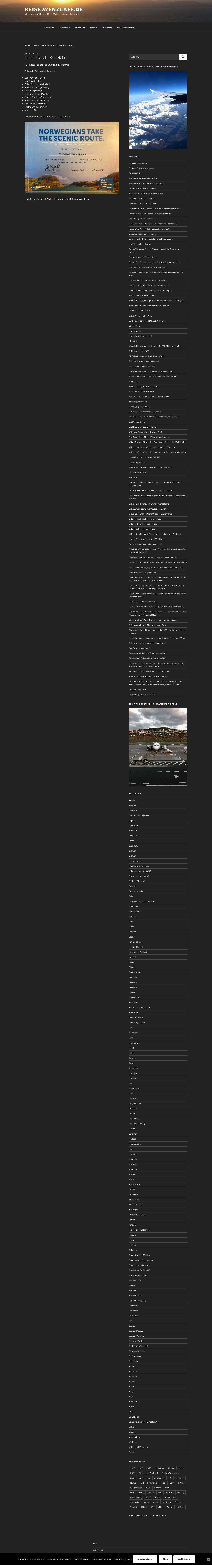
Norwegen (133, 1209)
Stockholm (133, 1361)
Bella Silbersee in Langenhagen (142, 572)
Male (131, 1148)
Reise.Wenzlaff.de (54, 9)
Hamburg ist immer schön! (140, 335)
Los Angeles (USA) (137, 1123)
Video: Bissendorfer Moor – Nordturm (145, 411)
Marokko (133, 1159)
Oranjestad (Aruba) (137, 1214)
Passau (132, 1219)
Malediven (133, 1153)
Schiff (148, 1497)
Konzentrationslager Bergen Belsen (144, 457)
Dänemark (133, 906)
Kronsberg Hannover (138, 401)
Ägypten (132, 800)
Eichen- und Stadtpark (148, 1472)
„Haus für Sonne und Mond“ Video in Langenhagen (150, 513)
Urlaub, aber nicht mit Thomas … (143, 601)
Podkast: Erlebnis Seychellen (141, 168)
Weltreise (133, 1442)
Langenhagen (135, 1103)
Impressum (107, 27)
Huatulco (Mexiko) (137, 1022)
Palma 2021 (134, 381)
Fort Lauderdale (135, 941)
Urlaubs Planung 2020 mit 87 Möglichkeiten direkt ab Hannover (156, 606)
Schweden (133, 1310)
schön (167, 1497)
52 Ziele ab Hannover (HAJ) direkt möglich (147, 356)
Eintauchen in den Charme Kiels (142, 257)
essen (132, 1477)
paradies (150, 1492)
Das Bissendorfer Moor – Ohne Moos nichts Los (149, 436)
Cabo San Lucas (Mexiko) (140, 870)
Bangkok (133, 835)
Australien (133, 825)
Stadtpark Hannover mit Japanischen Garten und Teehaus (154, 416)
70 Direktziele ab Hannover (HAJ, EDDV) (146, 193)
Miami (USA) (134, 1184)
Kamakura (133, 1073)
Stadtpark (167, 1502)
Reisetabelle (64, 27)
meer (148, 1487)
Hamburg (133, 977)
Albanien (132, 805)
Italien (131, 1052)
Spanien (132, 1325)
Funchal (132, 956)
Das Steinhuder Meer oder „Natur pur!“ (145, 544)
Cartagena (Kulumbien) (139, 876)
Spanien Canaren (136, 1335)
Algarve (132, 820)
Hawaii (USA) (134, 997)
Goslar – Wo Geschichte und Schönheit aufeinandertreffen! (154, 262)
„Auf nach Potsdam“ (138, 472)
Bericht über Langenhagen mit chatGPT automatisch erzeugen (156, 300)
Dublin (131, 926)
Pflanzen (169, 1492)
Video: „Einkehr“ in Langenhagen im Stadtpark (149, 503)
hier (31, 198)
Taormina (133, 1371)
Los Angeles (134, 1118)
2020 (148, 1468)
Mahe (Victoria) (135, 1143)
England (132, 931)
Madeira (132, 1138)
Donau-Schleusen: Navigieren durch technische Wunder (153, 223)
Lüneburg (133, 1133)
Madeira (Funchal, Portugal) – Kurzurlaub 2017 (149, 676)
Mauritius (133, 1169)
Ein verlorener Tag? (137, 462)
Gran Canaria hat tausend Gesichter (144, 361)
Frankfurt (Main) (136, 946)
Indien (131, 1037)
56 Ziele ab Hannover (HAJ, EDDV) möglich (147, 320)
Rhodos (132, 1285)
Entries (98, 1550)
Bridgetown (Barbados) (139, 865)
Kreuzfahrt (133, 1098)
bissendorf (159, 1468)
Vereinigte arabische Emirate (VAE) (144, 1421)
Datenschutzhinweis (126, 27)
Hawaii (132, 992)
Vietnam (132, 1431)
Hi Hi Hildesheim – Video (139, 310)
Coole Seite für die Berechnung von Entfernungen (150, 290)
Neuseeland (134, 1199)
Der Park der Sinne (137, 421)
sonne (146, 1502)
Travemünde (134, 1401)
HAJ (170, 1477)
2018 (140, 1468)
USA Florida (134, 1416)
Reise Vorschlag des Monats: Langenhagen (147, 643)
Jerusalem (133, 1068)
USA (131, 1411)
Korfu (131, 1093)
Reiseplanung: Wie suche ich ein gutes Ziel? (147, 658)
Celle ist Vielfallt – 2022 (139, 350)
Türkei (131, 1406)
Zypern (132, 1452)
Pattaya (132, 1224)
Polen (131, 1239)
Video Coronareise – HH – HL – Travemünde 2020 (150, 467)
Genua (132, 961)
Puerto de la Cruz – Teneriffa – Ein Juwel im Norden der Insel (154, 208)
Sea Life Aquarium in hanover (141, 218)
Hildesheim (133, 1002)
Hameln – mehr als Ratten (140, 243)
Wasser (169, 1507)
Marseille (133, 1164)
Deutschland (134, 911)
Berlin (131, 840)
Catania (132, 886)
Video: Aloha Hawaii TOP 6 (140, 315)
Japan (131, 1062)
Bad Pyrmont (134, 325)
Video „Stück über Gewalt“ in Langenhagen (147, 508)
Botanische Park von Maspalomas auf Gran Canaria (151, 238)
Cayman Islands (136, 891)
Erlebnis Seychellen (170, 1472)
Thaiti (131, 1386)
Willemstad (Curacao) (138, 1447)
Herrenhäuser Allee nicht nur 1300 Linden (147, 538)
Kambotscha (134, 1078)
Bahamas (133, 830)
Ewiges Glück (134, 173)
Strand (178, 1502)
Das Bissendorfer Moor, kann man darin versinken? (151, 371)
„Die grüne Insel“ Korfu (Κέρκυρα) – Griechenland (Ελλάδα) (153, 619)
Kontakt (93, 27)
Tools (131, 1396)
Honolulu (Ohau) (136, 1017)
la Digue (181, 1482)
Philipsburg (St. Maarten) (139, 1229)
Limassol (133, 1108)
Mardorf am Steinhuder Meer (141, 391)
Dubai (131, 921)
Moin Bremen (135, 330)
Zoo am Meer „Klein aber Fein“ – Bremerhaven (149, 396)
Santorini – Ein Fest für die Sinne (142, 203)
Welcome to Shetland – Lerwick (142, 188)
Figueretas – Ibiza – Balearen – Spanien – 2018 (149, 671)
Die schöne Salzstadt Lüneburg (142, 233)
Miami (131, 1179)
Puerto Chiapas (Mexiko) (139, 1254)
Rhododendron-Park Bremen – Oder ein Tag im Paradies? (153, 557)
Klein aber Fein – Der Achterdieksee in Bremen (149, 305)
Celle (131, 896)
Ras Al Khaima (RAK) (138, 1275)
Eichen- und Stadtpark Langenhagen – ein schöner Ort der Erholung (158, 562)
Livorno (132, 1113)
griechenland (159, 1477)
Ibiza (131, 1027)
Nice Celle (133, 340)
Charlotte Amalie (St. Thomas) (142, 901)
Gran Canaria (144, 1477)
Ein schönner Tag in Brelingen (141, 366)
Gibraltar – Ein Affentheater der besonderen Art (149, 285)
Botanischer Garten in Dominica (142, 295)
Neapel (132, 1189)
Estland (132, 936)
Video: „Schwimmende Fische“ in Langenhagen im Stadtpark (155, 533)
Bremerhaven (135, 860)
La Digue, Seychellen (138, 163)
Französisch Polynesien (139, 951)
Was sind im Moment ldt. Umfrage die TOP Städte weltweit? (154, 345)
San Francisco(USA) (137, 1300)
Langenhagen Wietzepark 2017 (142, 694)
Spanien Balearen (136, 1330)
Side (131, 1320)
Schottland (133, 1305)
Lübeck (132, 1128)
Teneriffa (133, 1376)
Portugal (132, 1244)
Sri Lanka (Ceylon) (136, 1340)
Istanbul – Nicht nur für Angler (142, 198)
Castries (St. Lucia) (137, 881)
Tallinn (131, 1366)
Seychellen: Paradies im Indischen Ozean (146, 183)
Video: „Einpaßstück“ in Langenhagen (145, 518)
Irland (131, 1047)
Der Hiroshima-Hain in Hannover (143, 426)
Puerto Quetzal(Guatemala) (141, 1260)
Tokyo (131, 1391)
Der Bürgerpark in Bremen (140, 406)
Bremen (132, 850)
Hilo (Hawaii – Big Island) (139, 1007)
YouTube (180, 1507)
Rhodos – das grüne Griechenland (143, 386)
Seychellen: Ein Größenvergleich (143, 178)
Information (134, 1042)
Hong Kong (133, 1012)
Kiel (130, 1083)
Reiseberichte (135, 1280)
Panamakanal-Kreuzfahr (51, 116)
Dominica (133, 916)
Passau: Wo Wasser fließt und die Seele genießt (149, 228)
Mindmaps (80, 27)
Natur (166, 1487)
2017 (132, 1468)
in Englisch (133, 1032)
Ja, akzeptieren (145, 1559)
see (174, 1497)
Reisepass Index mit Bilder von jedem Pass (147, 624)
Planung (132, 1234)
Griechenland (134, 971)
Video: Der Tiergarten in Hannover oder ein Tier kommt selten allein (157, 452)
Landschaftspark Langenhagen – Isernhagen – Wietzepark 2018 (157, 638)
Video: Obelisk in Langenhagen (142, 528)
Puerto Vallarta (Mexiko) (139, 1265)
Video (131, 1426)
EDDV (132, 1472)
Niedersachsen (135, 1204)
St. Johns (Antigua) (137, 1351)
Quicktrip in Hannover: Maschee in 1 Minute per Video (152, 490)
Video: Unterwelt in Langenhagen (143, 523)
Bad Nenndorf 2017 (137, 689)
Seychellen (133, 1315)
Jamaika (132, 1057)
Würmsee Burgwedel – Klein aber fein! (145, 431)
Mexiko (132, 1174)
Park (160, 1492)
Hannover (133, 982)
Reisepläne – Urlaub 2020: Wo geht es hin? (147, 653)
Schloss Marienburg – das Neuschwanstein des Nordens (153, 376)
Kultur (162, 1482)
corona (181, 1468)
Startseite (49, 27)
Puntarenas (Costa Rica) (139, 1270)
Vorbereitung (134, 1436)
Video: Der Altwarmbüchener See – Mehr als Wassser (152, 447)
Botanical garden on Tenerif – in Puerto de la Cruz (150, 213)
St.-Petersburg (135, 1356)
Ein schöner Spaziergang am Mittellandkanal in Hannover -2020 (156, 567)
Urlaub (144, 1507)
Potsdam (133, 477)
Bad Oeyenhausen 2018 (139, 648)
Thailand (132, 1381)
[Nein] (208, 1559)
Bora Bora (133, 845)
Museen (157, 1487)
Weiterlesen (184, 1559)
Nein (165, 1559)
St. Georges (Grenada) (138, 1345)
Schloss (157, 1497)
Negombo (133, 1194)
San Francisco (135, 1295)
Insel (142, 1482)
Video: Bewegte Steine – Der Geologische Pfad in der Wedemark (156, 441)
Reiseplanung (136, 1497)
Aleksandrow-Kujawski (139, 815)
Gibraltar (132, 966)
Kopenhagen (134, 1088)
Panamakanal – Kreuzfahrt (45, 57)
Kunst (171, 1482)
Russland (133, 1290)
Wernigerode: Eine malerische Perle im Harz (148, 267)
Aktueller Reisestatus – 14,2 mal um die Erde (148, 280)
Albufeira (133, 810)
